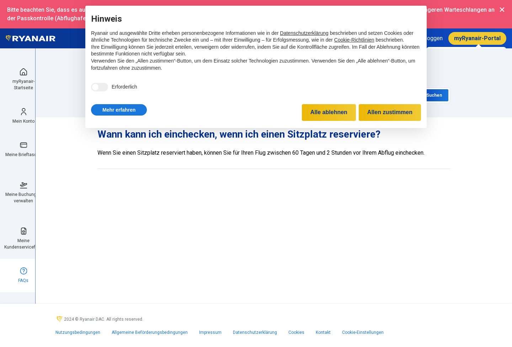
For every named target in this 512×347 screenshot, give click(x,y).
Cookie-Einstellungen (363, 332)
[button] (119, 110)
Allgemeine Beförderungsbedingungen (150, 332)
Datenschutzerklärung (255, 332)
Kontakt (323, 332)
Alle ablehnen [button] (328, 112)
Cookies (296, 332)
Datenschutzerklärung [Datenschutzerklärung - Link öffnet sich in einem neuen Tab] (304, 33)
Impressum (210, 332)
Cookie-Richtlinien (354, 40)
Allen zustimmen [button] (389, 112)
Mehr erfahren (118, 110)
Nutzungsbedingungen (77, 332)
